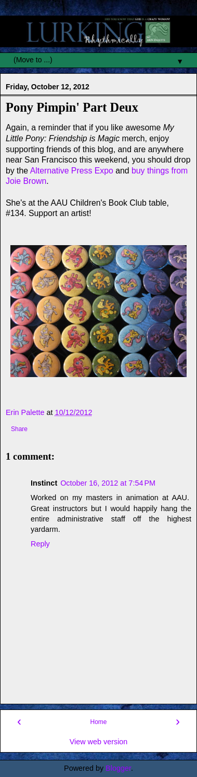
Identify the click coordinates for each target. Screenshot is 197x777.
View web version (99, 742)
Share (19, 429)
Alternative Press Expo (71, 170)
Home (98, 722)
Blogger (118, 768)
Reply (40, 544)
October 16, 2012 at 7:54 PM (107, 483)
